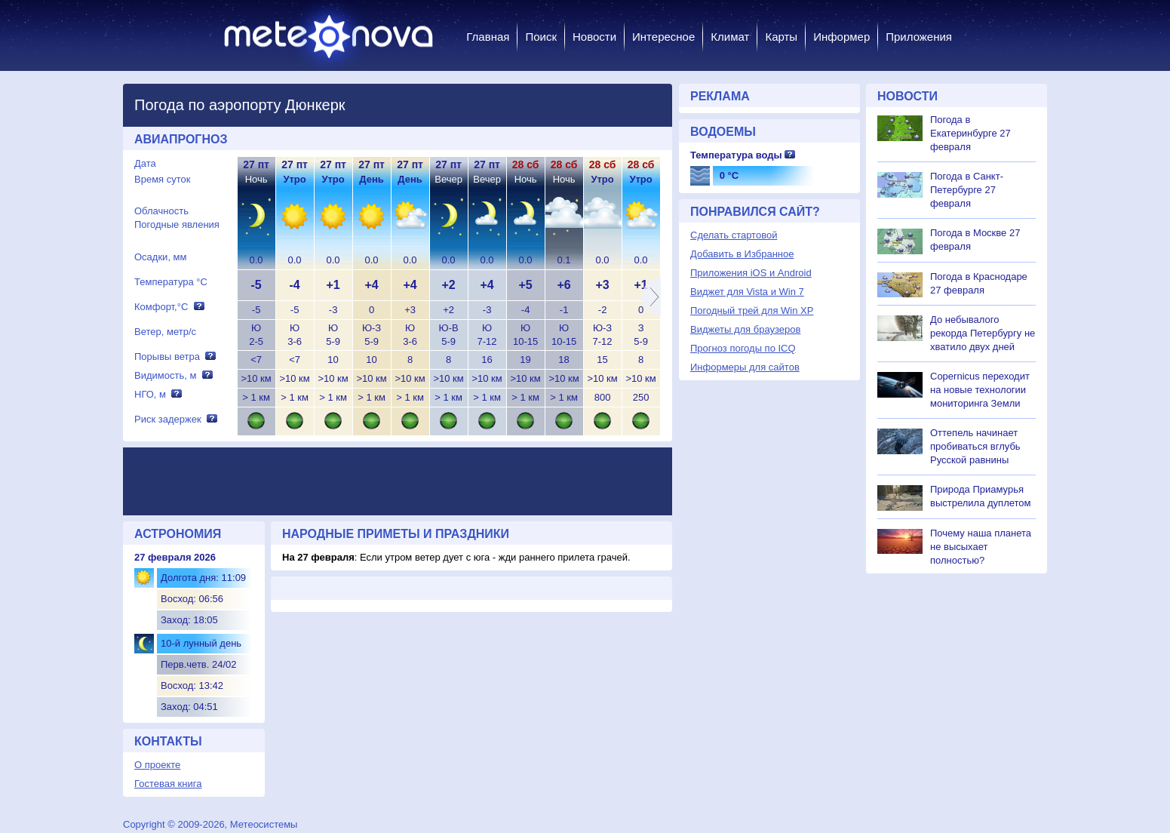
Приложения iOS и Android (751, 272)
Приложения (919, 36)
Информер (841, 36)
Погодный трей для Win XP (751, 310)
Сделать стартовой (733, 235)
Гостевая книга (167, 783)
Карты (781, 36)
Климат (730, 36)
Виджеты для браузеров (745, 329)
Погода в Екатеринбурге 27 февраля (970, 133)
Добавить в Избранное (742, 254)
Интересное (663, 36)
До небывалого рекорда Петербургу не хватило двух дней (982, 333)
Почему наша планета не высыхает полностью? (980, 546)
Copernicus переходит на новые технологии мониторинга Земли (980, 389)
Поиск (541, 36)
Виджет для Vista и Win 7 (747, 291)
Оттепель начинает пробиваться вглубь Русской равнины (975, 446)
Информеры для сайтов (745, 367)
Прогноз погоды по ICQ (743, 348)
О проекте (157, 764)
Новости (594, 36)
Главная (487, 36)
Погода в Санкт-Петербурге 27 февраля (966, 190)
